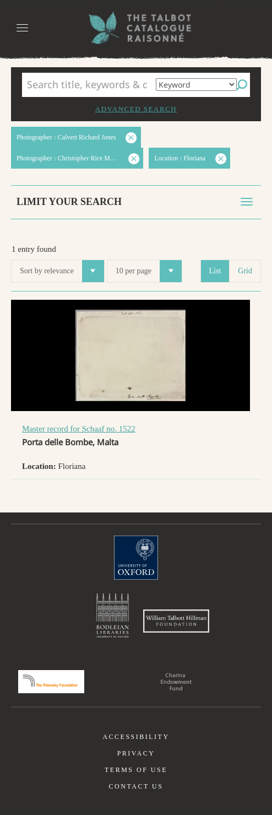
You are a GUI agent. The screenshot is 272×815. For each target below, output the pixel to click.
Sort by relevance (62, 271)
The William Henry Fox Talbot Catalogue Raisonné (136, 28)
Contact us (136, 786)
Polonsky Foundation (51, 681)
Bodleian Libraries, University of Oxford (112, 615)
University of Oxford (136, 558)
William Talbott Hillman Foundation (176, 621)
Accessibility (135, 737)
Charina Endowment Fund (176, 681)
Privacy (136, 753)
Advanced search (136, 109)
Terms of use (136, 770)
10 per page (149, 271)
